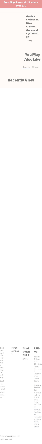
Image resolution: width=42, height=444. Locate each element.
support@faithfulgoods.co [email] (2, 392)
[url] (2, 382)
